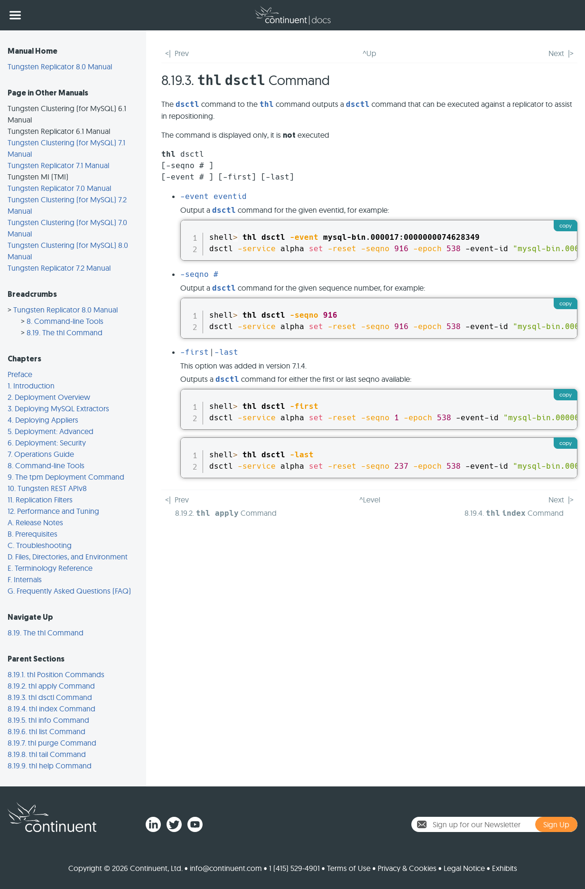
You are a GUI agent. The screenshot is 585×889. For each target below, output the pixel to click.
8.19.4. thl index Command (51, 708)
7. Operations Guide (41, 454)
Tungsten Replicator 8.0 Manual (60, 66)
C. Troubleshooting (40, 545)
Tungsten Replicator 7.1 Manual (58, 165)
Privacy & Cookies (407, 868)
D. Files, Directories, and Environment (68, 556)
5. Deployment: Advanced (50, 431)
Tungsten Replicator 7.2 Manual (59, 268)
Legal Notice (464, 868)
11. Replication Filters (40, 499)
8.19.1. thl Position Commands (56, 674)
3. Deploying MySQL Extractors (58, 408)
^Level (369, 499)
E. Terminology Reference (50, 568)
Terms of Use (349, 868)
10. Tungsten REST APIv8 (47, 488)
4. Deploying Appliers (43, 420)
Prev (182, 53)
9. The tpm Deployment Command (66, 477)
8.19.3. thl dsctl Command (50, 697)
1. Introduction (31, 385)
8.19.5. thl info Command (48, 720)
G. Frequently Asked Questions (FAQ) (69, 591)
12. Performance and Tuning (53, 511)
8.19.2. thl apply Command (51, 685)
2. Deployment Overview (49, 397)
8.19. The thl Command (64, 332)
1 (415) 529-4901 (294, 868)
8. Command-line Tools (65, 321)
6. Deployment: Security (47, 442)
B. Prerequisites (32, 534)
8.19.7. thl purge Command (52, 742)
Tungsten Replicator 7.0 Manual (59, 188)
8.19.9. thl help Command (50, 765)
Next (556, 53)
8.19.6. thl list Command (46, 731)
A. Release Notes (35, 522)
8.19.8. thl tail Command (47, 754)
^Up (369, 53)
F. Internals (25, 579)
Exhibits (504, 868)
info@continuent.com (226, 868)
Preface (20, 374)
